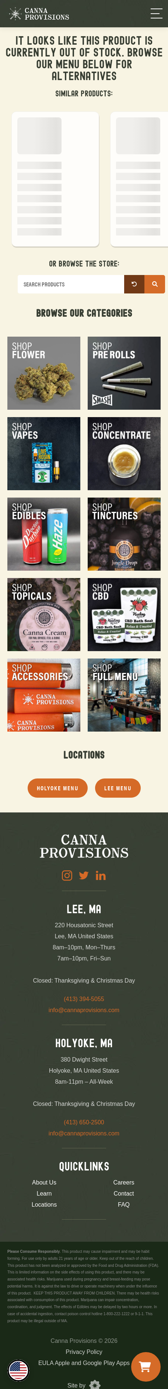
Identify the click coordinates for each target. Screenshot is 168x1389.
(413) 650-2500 (84, 1122)
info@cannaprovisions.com (84, 1010)
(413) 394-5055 (84, 999)
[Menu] (156, 13)
